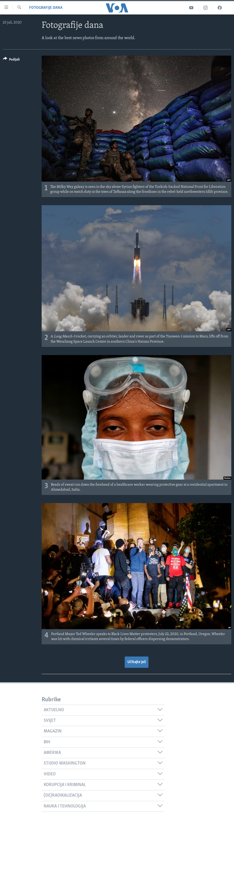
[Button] (11, 60)
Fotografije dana (45, 8)
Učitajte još (136, 662)
